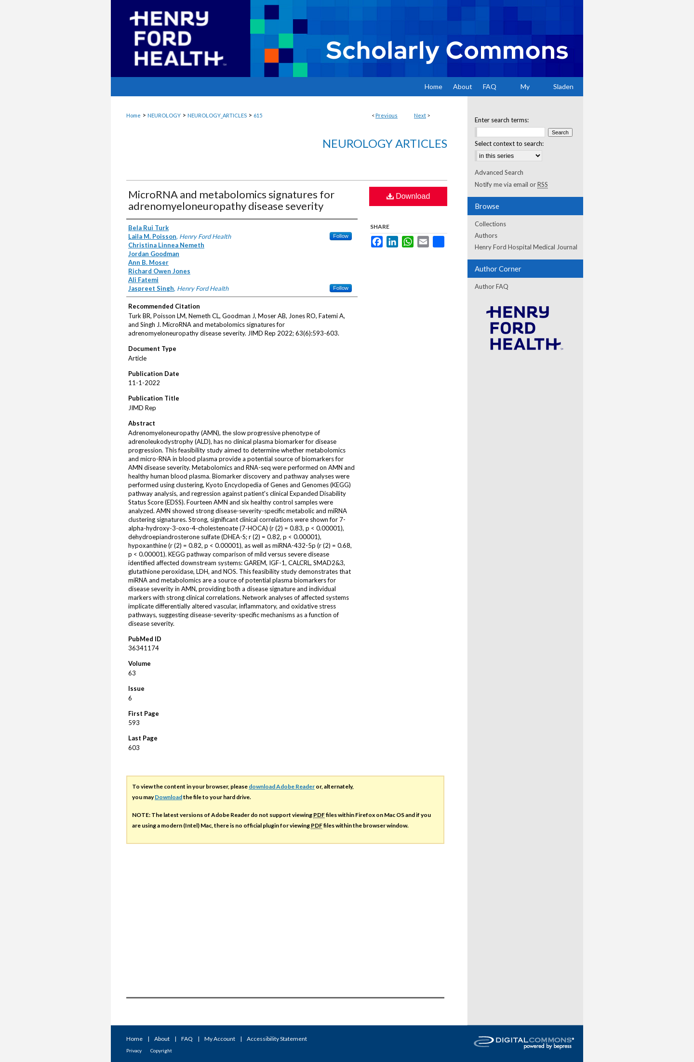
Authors (486, 235)
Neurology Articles (384, 143)
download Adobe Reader (282, 786)
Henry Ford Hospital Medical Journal (526, 247)
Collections (490, 224)
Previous (386, 115)
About (162, 1038)
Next (420, 115)
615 (258, 115)
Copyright (161, 1050)
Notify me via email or (511, 184)
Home (133, 115)
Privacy (134, 1050)
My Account (219, 1038)
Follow (340, 236)
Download (408, 196)
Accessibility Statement (277, 1038)
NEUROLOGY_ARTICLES (217, 115)
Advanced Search (499, 172)
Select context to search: (509, 143)
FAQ (187, 1038)
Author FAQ (491, 286)
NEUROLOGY (164, 115)
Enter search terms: (502, 120)
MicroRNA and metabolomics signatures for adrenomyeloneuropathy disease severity (231, 200)
